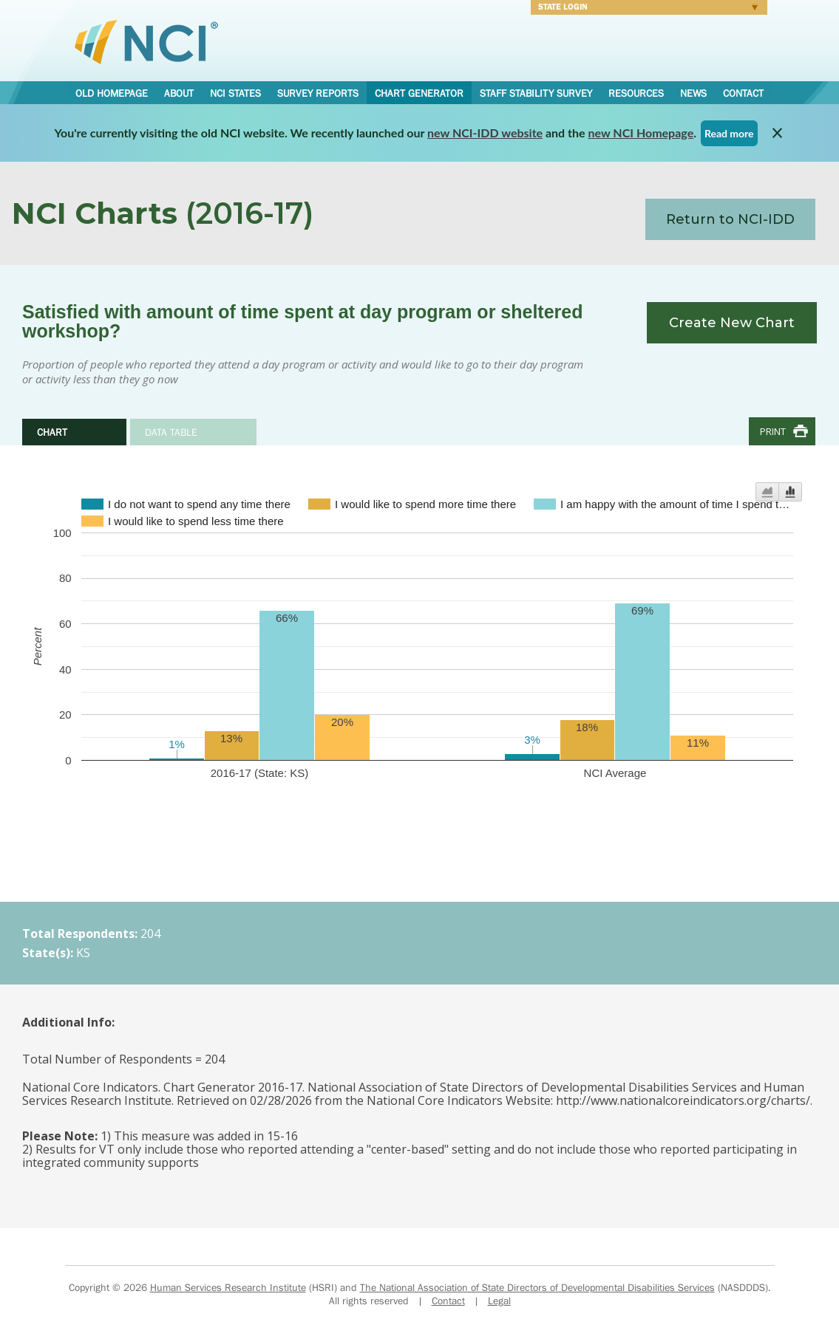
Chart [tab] (52, 432)
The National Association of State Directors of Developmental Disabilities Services (537, 1287)
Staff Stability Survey (536, 93)
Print (773, 431)
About (179, 93)
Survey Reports (318, 93)
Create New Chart (732, 323)
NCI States (235, 93)
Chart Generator (419, 93)
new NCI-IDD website (485, 133)
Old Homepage (111, 93)
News (693, 93)
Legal (499, 1300)
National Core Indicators (146, 41)
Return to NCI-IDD (730, 219)
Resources (636, 93)
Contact (743, 93)
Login (644, 8)
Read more (729, 133)
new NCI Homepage (641, 133)
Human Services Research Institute (228, 1287)
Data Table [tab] (171, 432)
